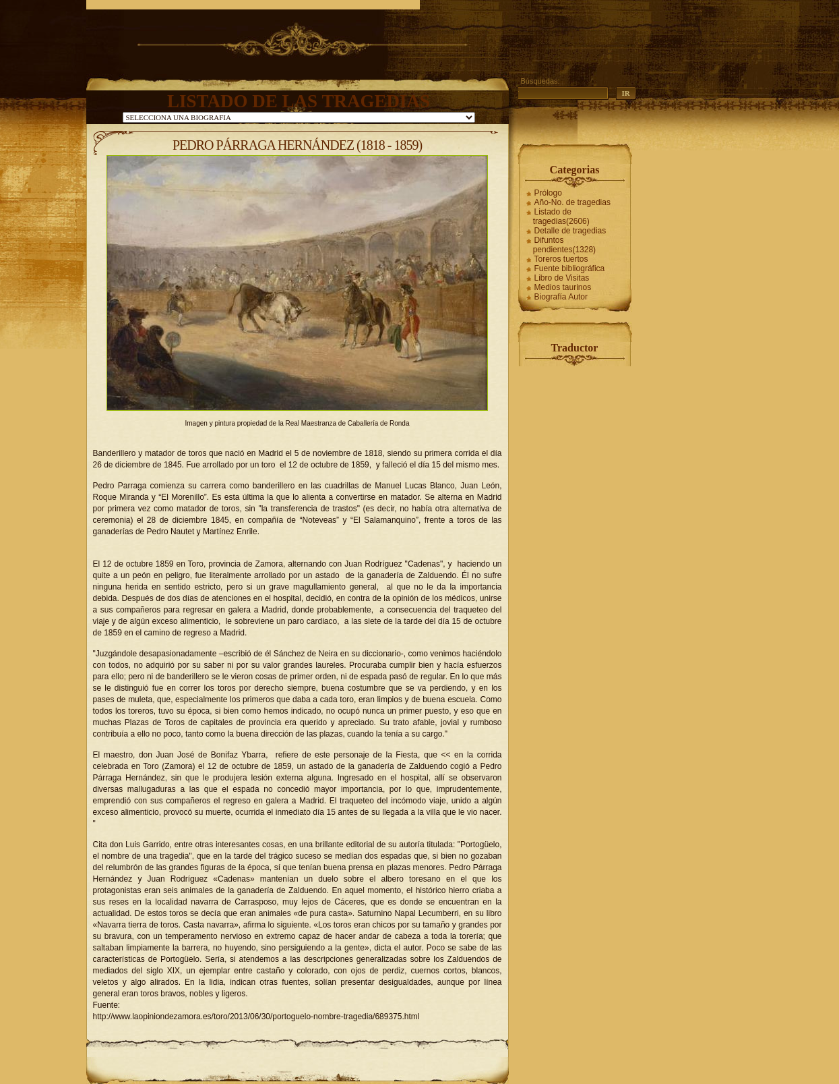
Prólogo (548, 193)
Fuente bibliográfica (569, 268)
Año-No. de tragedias (572, 202)
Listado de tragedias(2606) (561, 216)
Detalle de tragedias (570, 230)
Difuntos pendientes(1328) (564, 244)
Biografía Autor (561, 297)
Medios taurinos (563, 287)
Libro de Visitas (562, 278)
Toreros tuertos (561, 259)
